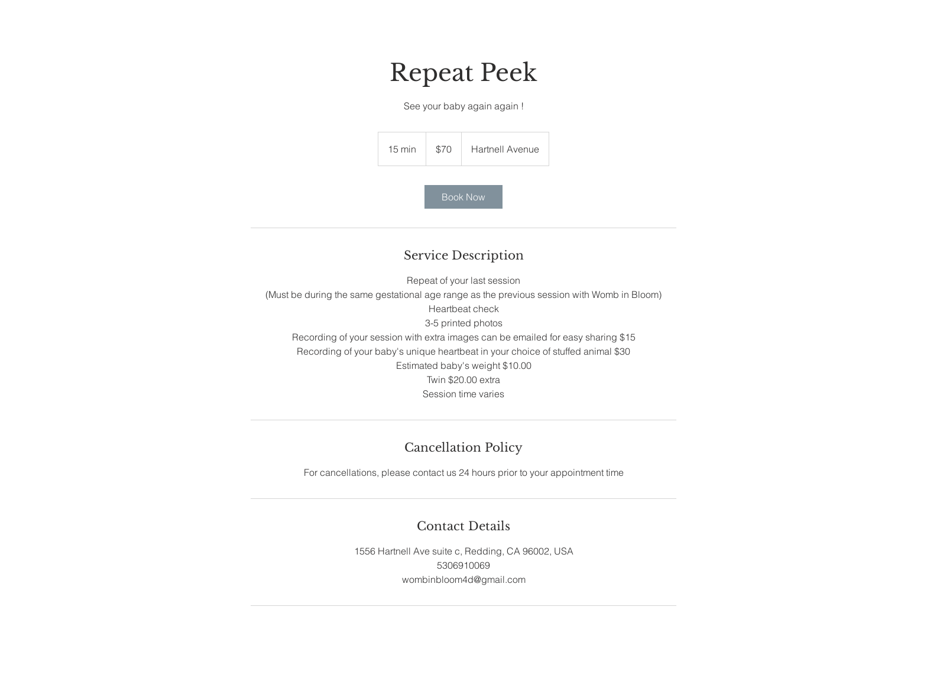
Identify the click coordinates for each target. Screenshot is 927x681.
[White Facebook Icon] (438, 652)
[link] (463, 197)
